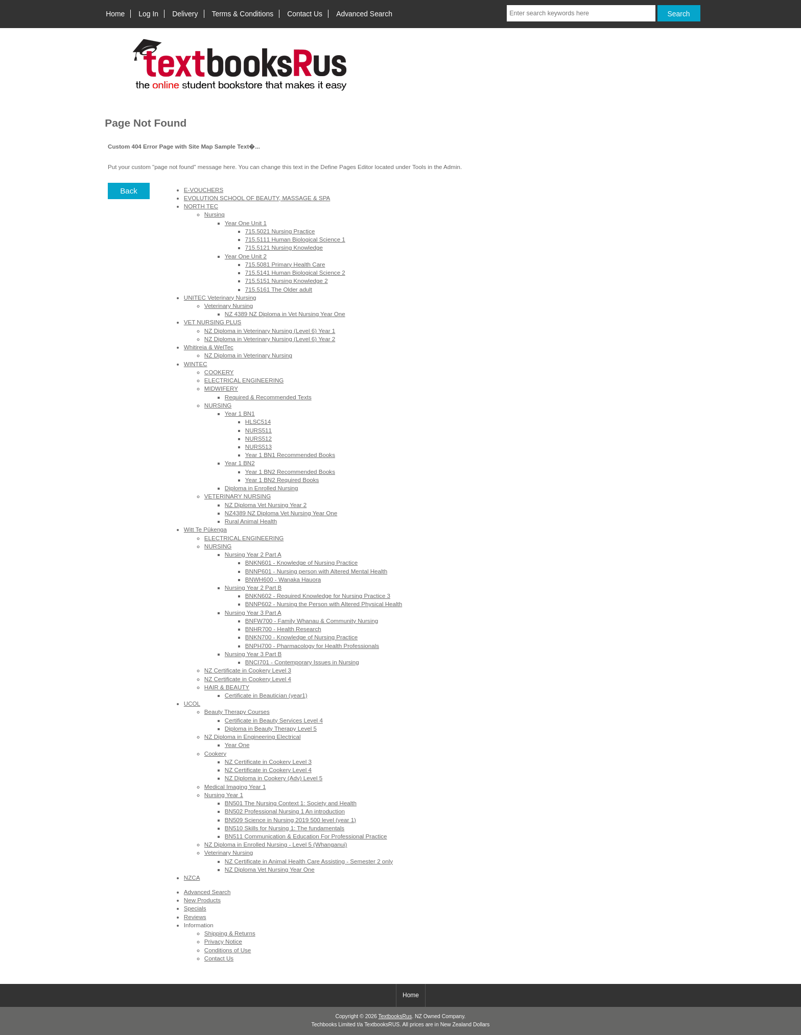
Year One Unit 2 (246, 256)
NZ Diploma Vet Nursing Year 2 (266, 504)
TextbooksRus (395, 1016)
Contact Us (304, 14)
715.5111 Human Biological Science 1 (295, 239)
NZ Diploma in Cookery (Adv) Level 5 (273, 778)
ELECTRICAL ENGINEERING (244, 380)
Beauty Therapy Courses (237, 711)
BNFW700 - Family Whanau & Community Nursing (311, 620)
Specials (195, 908)
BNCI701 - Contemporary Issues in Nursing (302, 662)
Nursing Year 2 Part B (253, 587)
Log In (148, 14)
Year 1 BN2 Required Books (282, 479)
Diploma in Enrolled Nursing (261, 488)
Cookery (215, 753)
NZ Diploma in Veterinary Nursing (248, 355)
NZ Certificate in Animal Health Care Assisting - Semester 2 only (309, 861)
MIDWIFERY (221, 388)
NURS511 (258, 430)
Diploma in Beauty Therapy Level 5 (271, 728)
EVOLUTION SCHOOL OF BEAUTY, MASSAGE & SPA (257, 198)
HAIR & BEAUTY (226, 687)
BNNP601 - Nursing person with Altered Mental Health (316, 571)
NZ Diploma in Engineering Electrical (252, 736)
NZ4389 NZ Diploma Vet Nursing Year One (281, 513)
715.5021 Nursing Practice (280, 231)
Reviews (195, 916)
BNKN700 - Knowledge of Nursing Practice (301, 637)
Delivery (185, 14)
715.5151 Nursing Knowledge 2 (286, 280)
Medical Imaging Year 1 (235, 786)
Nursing (214, 214)
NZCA (192, 877)
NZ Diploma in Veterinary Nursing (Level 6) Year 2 (269, 338)
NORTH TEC (201, 206)
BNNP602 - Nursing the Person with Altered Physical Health (323, 603)
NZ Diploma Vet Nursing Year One (270, 869)
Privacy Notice (223, 941)
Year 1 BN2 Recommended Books (290, 471)
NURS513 (258, 446)
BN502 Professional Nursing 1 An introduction (285, 811)
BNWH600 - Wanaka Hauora (283, 579)
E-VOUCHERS (203, 189)
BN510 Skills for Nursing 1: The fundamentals (284, 828)
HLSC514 (258, 421)
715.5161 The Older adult (278, 289)
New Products (202, 900)
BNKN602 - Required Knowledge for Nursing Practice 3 (317, 595)
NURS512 (258, 438)
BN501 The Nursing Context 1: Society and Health (291, 803)
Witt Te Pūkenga (205, 529)
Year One (237, 744)
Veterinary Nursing (228, 305)
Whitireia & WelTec (208, 347)
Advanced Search (364, 14)
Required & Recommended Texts (268, 397)
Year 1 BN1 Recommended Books (290, 454)
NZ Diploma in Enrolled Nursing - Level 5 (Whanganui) (275, 844)
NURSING (217, 405)
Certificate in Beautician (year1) (266, 695)
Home (115, 14)
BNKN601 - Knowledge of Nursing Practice (301, 562)
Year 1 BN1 (240, 413)
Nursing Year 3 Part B (253, 654)
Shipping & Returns (229, 933)
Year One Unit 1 (246, 223)
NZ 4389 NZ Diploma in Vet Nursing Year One (285, 313)
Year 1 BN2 (240, 463)
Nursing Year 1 (223, 794)
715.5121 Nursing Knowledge (284, 247)
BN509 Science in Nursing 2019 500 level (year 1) (290, 819)
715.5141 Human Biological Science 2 (295, 272)
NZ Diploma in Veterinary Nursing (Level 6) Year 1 (269, 330)
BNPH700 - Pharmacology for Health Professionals (312, 645)
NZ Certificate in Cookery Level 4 (247, 679)
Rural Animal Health (251, 521)
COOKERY (219, 372)
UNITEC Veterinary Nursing (220, 297)
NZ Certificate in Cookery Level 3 (247, 670)
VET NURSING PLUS (213, 322)
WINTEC (195, 363)
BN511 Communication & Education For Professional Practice (306, 836)
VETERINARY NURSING (237, 496)
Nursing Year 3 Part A (253, 612)
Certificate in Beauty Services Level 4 (274, 720)
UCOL (192, 703)
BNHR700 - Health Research (283, 628)
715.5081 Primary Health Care (285, 264)
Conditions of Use (227, 950)
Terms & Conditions (243, 14)
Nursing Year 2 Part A (253, 554)
